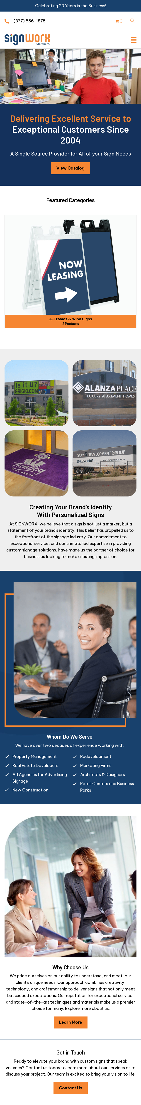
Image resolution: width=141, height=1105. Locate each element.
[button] (70, 168)
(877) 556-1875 (30, 21)
